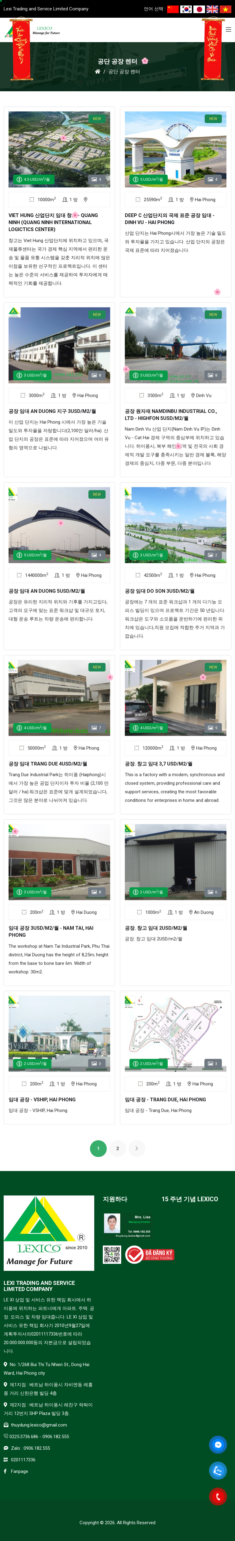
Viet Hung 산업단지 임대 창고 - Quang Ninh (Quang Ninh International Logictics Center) (53, 222)
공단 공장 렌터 (124, 71)
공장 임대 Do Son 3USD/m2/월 (160, 594)
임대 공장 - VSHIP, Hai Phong (42, 1102)
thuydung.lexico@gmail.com (39, 1425)
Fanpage (19, 1471)
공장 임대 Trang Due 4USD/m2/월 (48, 767)
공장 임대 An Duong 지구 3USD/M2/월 (52, 414)
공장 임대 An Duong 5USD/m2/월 (47, 594)
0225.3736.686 (23, 1436)
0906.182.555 (56, 1436)
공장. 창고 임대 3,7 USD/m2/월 (158, 767)
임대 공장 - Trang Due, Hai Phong (165, 1102)
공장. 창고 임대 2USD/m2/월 (156, 931)
